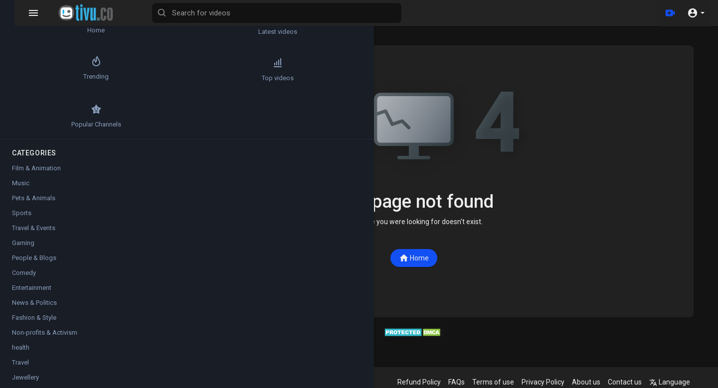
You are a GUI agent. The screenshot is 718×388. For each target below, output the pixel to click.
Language (679, 382)
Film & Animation (36, 168)
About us (596, 382)
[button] (696, 13)
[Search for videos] (392, 13)
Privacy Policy (553, 382)
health (20, 347)
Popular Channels (35, 115)
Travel (20, 362)
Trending (35, 69)
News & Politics (34, 302)
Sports (21, 213)
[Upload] (670, 13)
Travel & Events (33, 228)
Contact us (635, 382)
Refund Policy (429, 382)
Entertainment (31, 287)
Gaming (23, 243)
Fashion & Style (34, 317)
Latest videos (94, 22)
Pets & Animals (33, 198)
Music (20, 183)
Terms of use (503, 382)
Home (424, 258)
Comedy (24, 272)
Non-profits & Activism (44, 332)
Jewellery (25, 377)
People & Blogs (34, 257)
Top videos (95, 69)
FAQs (466, 382)
